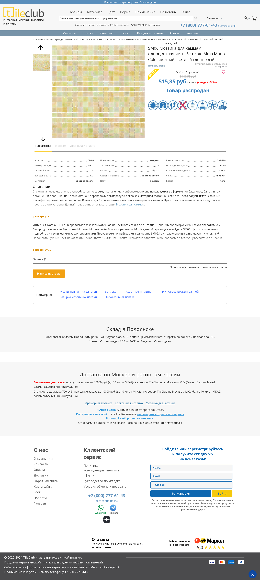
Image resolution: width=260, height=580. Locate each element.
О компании (43, 458)
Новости (40, 498)
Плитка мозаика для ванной (180, 291)
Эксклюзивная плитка (119, 297)
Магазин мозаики (43, 39)
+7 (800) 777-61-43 (138, 25)
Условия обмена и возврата (105, 486)
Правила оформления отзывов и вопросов (198, 267)
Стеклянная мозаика (129, 403)
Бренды (59, 39)
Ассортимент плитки (138, 291)
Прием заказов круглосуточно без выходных (130, 2)
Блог (37, 492)
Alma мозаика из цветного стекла (95, 39)
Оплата (39, 470)
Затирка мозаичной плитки (78, 297)
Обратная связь (46, 481)
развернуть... (42, 216)
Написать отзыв (156, 65)
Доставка (41, 475)
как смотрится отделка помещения (160, 414)
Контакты (41, 464)
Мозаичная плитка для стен (78, 291)
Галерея (40, 503)
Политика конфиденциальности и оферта (102, 470)
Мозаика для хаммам (130, 204)
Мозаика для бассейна (160, 403)
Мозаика (70, 39)
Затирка (110, 291)
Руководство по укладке (102, 481)
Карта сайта (43, 486)
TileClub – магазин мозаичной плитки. (52, 557)
